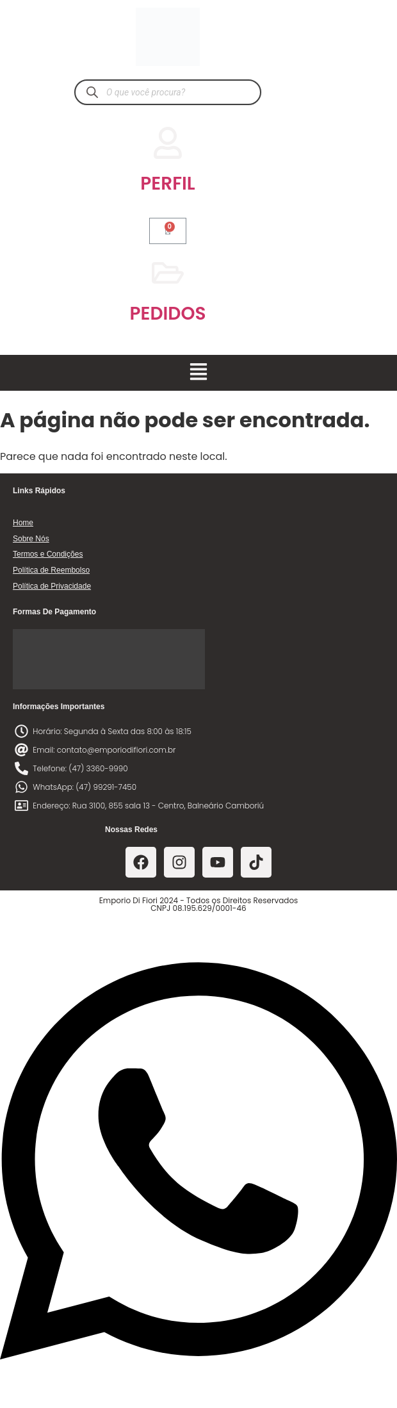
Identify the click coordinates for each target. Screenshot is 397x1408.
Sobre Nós (31, 538)
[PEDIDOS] (168, 273)
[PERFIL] (168, 143)
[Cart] (167, 231)
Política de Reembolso (51, 570)
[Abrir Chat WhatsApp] (198, 1384)
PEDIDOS (168, 313)
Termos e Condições (48, 554)
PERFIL (167, 183)
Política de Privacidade (52, 586)
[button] (198, 373)
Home (23, 522)
